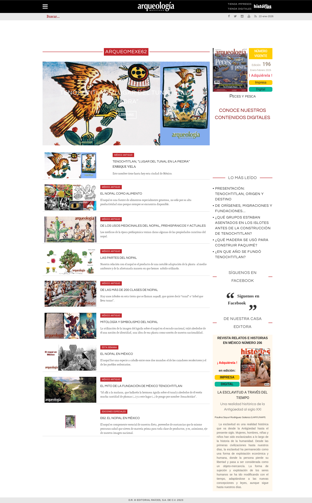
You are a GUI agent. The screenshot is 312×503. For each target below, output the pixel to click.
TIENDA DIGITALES (240, 9)
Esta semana (109, 347)
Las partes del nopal (118, 257)
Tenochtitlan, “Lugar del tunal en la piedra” (151, 161)
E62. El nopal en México (120, 418)
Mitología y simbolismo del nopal (129, 322)
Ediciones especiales (114, 411)
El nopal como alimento (121, 193)
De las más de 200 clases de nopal (129, 289)
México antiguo (123, 155)
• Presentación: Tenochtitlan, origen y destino (238, 194)
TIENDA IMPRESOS (240, 4)
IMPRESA (227, 377)
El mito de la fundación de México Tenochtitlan (141, 386)
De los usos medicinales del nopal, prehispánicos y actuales (153, 225)
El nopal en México (116, 353)
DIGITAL (227, 384)
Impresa (260, 82)
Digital (260, 89)
